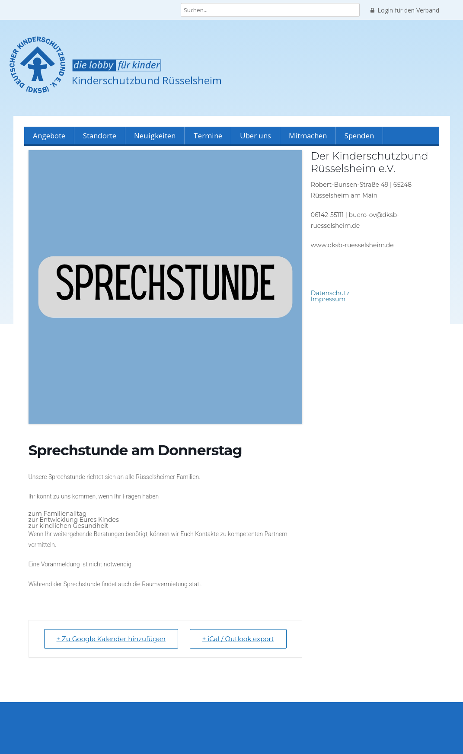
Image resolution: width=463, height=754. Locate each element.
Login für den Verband (404, 10)
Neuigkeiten (155, 136)
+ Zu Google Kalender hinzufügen (111, 639)
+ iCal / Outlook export (238, 639)
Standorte (99, 136)
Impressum (328, 299)
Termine (207, 136)
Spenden (359, 136)
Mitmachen (308, 136)
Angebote (49, 136)
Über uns (255, 136)
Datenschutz (330, 293)
